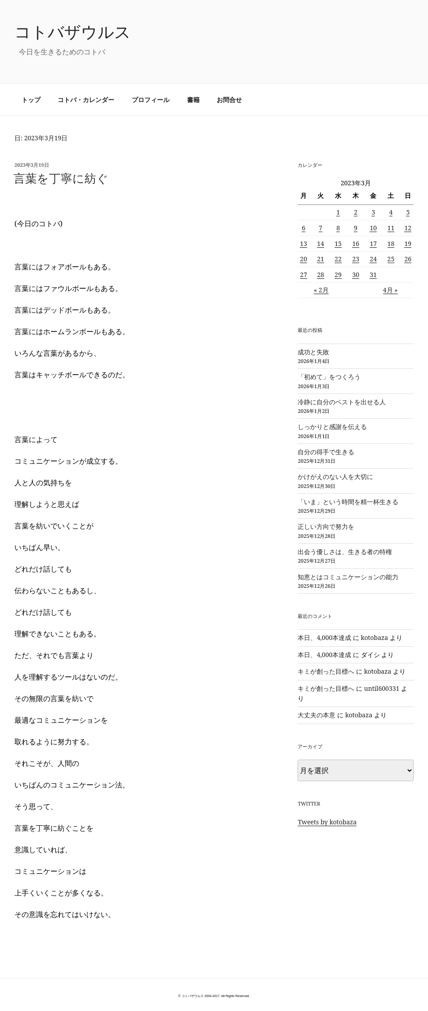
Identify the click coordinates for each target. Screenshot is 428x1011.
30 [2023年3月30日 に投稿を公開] (355, 274)
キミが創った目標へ (326, 671)
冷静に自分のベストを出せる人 (342, 402)
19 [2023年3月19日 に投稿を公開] (407, 243)
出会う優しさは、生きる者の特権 (345, 551)
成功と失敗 (313, 352)
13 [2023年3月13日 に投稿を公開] (303, 243)
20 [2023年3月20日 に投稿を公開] (303, 259)
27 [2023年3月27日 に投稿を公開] (303, 274)
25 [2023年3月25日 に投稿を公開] (391, 259)
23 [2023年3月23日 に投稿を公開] (355, 259)
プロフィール (150, 99)
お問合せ (229, 99)
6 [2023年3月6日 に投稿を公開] (303, 228)
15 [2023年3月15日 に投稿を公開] (338, 243)
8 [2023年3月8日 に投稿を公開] (338, 228)
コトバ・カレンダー (86, 99)
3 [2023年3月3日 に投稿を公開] (373, 212)
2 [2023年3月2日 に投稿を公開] (355, 212)
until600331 (382, 688)
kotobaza (374, 637)
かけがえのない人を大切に (335, 476)
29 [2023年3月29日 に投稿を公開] (338, 274)
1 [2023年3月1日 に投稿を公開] (338, 212)
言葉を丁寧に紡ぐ (60, 178)
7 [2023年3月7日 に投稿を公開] (320, 228)
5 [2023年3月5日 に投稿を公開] (408, 212)
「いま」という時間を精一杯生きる (348, 501)
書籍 (193, 99)
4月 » (390, 290)
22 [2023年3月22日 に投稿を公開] (338, 259)
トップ (31, 99)
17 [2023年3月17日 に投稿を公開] (373, 243)
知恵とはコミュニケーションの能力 (348, 577)
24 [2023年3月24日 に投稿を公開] (373, 259)
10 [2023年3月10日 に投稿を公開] (373, 228)
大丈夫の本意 (316, 715)
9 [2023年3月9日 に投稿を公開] (355, 228)
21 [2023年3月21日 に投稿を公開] (320, 259)
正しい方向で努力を (326, 526)
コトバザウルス (72, 32)
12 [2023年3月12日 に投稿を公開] (407, 228)
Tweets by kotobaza (327, 822)
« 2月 (321, 290)
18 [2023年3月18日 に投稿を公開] (391, 243)
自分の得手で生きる (326, 451)
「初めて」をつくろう (329, 376)
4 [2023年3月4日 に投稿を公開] (391, 212)
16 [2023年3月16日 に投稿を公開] (355, 243)
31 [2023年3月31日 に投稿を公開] (373, 274)
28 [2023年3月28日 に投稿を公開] (320, 274)
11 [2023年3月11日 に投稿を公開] (391, 228)
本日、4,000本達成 (324, 637)
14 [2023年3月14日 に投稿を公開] (320, 243)
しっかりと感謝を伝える (332, 426)
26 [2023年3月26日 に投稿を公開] (407, 259)
